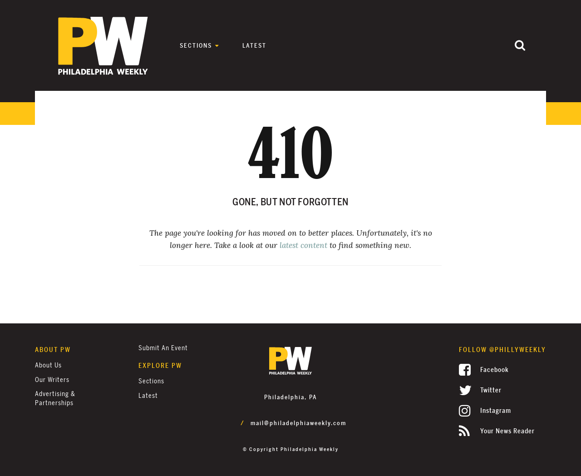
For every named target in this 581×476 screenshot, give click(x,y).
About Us (48, 365)
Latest (254, 46)
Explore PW (160, 366)
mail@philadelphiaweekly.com (298, 423)
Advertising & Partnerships (55, 398)
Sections (196, 46)
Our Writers (52, 380)
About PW (53, 350)
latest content (303, 245)
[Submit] (520, 46)
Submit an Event (163, 348)
